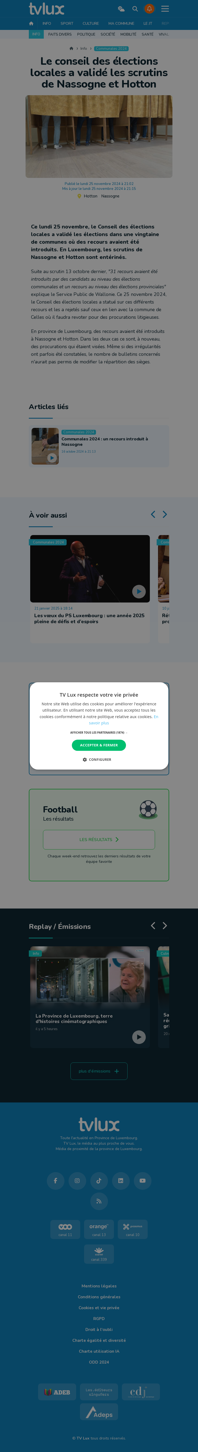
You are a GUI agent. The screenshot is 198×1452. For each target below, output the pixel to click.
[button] (99, 732)
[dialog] (99, 726)
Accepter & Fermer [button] (99, 745)
